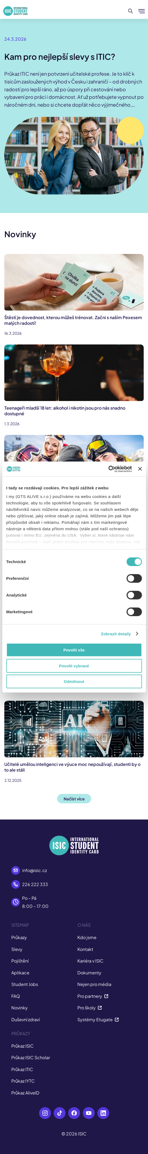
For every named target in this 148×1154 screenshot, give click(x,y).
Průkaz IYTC (23, 1081)
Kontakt (85, 949)
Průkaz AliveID (25, 1093)
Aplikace (20, 972)
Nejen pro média (94, 984)
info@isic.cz (34, 870)
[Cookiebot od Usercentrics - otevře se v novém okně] (108, 468)
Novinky (19, 1007)
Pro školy (89, 1007)
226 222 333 (35, 884)
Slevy (16, 949)
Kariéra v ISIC (90, 961)
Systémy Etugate (98, 1019)
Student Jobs (24, 984)
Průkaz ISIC (22, 1046)
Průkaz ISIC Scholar (30, 1057)
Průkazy (19, 937)
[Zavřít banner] (140, 469)
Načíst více (74, 798)
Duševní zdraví (25, 1019)
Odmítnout (74, 681)
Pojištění (20, 961)
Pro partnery (92, 996)
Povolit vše (74, 650)
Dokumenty (89, 972)
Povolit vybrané (74, 665)
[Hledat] (130, 11)
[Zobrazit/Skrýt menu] (141, 11)
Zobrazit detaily (116, 633)
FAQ (15, 996)
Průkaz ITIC (22, 1069)
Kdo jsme (87, 937)
